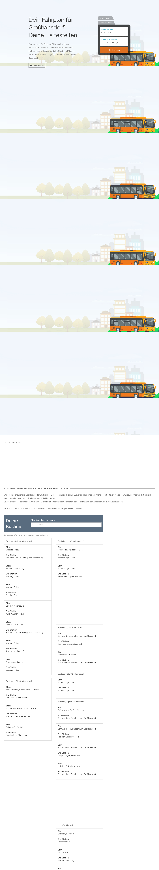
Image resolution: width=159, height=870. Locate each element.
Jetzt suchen (114, 50)
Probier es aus (37, 65)
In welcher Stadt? (107, 29)
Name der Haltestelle (109, 39)
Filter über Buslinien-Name (43, 520)
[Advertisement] (79, 467)
